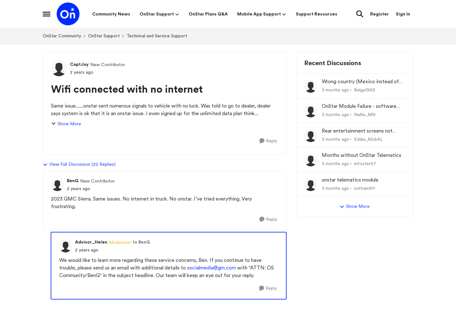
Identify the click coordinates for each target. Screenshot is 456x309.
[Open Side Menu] (47, 14)
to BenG (141, 241)
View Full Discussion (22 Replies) (79, 164)
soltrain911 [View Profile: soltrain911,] (364, 188)
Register (379, 13)
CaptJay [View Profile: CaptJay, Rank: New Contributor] (79, 64)
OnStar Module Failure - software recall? (359, 106)
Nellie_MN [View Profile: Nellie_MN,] (364, 114)
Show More (66, 124)
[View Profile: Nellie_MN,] (310, 111)
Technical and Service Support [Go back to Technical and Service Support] (157, 35)
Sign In (403, 13)
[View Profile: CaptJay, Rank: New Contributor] (59, 68)
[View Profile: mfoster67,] (310, 160)
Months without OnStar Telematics (361, 155)
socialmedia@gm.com (211, 268)
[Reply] (268, 141)
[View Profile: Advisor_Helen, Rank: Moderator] (65, 246)
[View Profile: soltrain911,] (310, 184)
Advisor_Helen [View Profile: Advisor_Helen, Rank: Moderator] (91, 241)
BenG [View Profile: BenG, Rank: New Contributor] (73, 180)
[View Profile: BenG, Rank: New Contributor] (57, 184)
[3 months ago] (335, 90)
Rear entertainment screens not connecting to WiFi (357, 131)
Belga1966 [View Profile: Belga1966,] (364, 89)
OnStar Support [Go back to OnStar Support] (104, 35)
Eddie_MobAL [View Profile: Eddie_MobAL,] (368, 138)
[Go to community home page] (68, 14)
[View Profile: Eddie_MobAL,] (310, 135)
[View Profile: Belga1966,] (310, 86)
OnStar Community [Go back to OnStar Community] (62, 35)
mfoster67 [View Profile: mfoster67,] (365, 163)
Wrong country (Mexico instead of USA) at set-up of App (360, 81)
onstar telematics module (350, 180)
